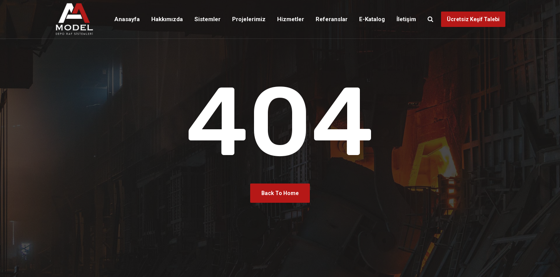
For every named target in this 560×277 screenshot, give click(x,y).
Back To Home (280, 193)
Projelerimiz (249, 19)
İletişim (406, 19)
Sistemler (207, 19)
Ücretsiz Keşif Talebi (473, 19)
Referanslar (332, 19)
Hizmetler (290, 19)
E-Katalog (372, 19)
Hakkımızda (167, 19)
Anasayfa (127, 19)
